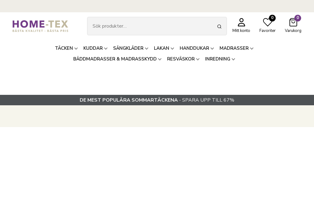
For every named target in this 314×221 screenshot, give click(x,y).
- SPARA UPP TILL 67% (157, 100)
